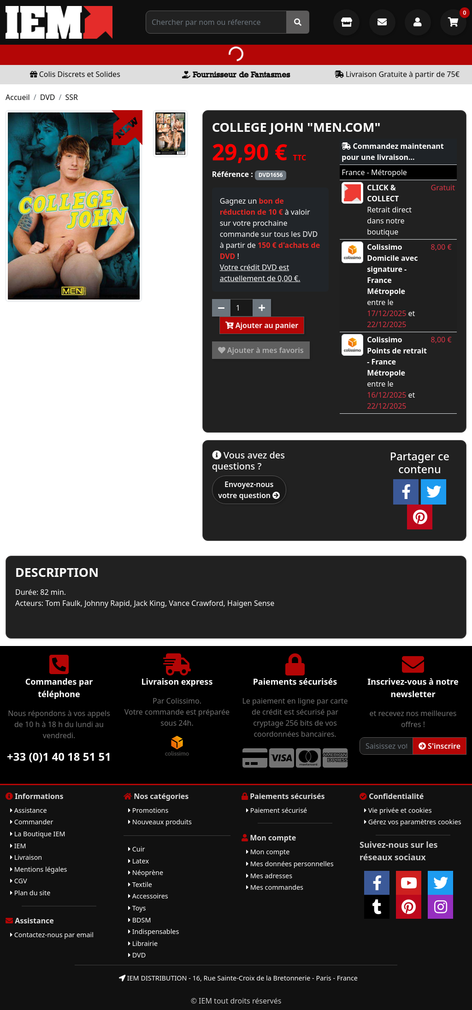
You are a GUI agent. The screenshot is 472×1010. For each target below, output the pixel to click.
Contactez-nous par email (52, 934)
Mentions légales (38, 869)
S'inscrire (439, 746)
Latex (138, 861)
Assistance (28, 810)
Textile (140, 884)
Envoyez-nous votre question (249, 489)
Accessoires (148, 896)
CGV (18, 880)
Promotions (148, 810)
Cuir (136, 849)
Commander (31, 821)
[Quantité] (241, 308)
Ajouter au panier (262, 325)
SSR (71, 97)
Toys (137, 908)
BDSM (139, 920)
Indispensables (153, 931)
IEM (18, 845)
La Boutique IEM (37, 833)
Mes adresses (269, 875)
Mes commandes (274, 887)
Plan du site (30, 892)
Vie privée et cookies (398, 810)
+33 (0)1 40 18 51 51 (59, 756)
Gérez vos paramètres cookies (412, 821)
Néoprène (145, 872)
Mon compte (267, 851)
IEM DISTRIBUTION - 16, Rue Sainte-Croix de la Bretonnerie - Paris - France (238, 978)
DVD (47, 97)
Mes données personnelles (290, 863)
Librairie (143, 943)
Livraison (26, 857)
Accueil (18, 97)
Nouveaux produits (160, 821)
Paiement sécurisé (276, 810)
